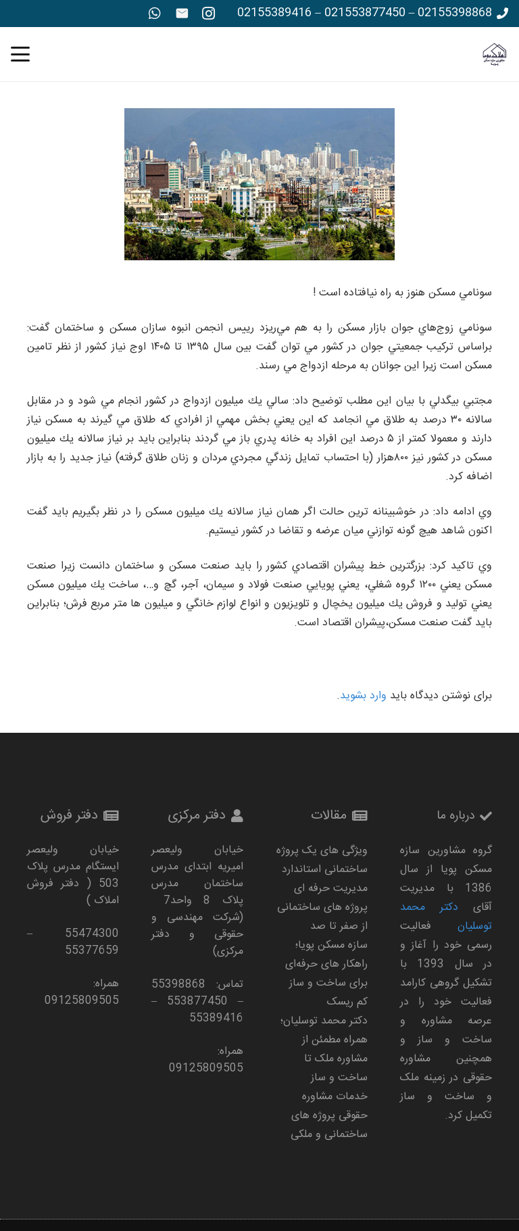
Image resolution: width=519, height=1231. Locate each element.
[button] (20, 54)
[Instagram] (208, 13)
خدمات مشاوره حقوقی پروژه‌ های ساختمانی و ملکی (329, 1116)
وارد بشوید (363, 696)
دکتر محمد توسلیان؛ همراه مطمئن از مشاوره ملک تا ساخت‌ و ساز (324, 1049)
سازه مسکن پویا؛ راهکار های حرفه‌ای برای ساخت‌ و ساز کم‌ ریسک (326, 973)
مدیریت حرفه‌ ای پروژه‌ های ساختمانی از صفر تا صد (322, 907)
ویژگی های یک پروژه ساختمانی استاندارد (322, 860)
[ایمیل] (181, 13)
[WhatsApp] (154, 13)
